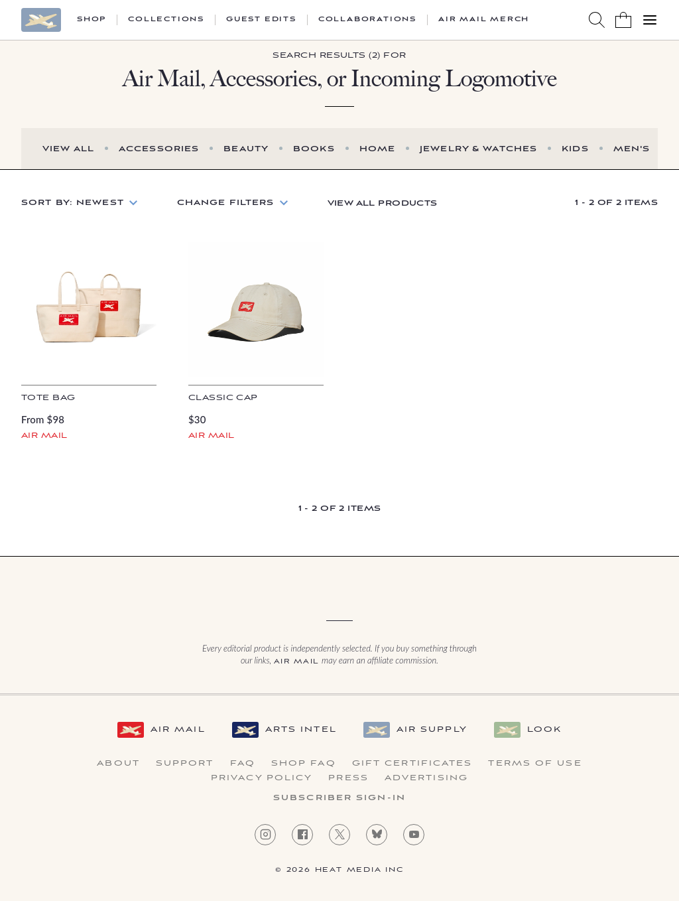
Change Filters (226, 203)
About (118, 763)
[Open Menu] (650, 20)
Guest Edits (261, 20)
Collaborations (367, 20)
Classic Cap (223, 398)
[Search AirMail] (597, 20)
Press (348, 778)
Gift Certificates (412, 763)
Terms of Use (535, 763)
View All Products (383, 203)
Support (185, 763)
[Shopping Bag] (623, 20)
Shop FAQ (303, 763)
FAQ (242, 763)
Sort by (72, 203)
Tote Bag (48, 398)
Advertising (426, 778)
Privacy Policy (261, 778)
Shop (91, 20)
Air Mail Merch (483, 20)
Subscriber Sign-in (339, 798)
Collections (166, 20)
